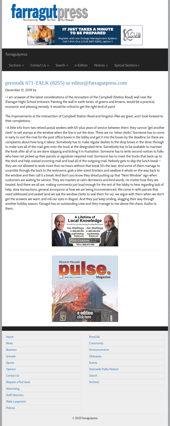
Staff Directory (15, 395)
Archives (94, 382)
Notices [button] (101, 65)
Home (10, 337)
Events (93, 362)
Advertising (12, 388)
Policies (10, 408)
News (9, 343)
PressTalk (94, 337)
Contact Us (12, 375)
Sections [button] (16, 65)
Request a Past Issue (18, 382)
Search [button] (62, 65)
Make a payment (16, 401)
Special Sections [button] (126, 65)
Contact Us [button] (40, 65)
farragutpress (16, 54)
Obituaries (95, 356)
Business (11, 349)
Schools (10, 356)
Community (96, 343)
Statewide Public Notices (103, 369)
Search (93, 375)
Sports (10, 362)
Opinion (11, 369)
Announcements (99, 349)
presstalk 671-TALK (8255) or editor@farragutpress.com (66, 83)
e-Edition (81, 65)
